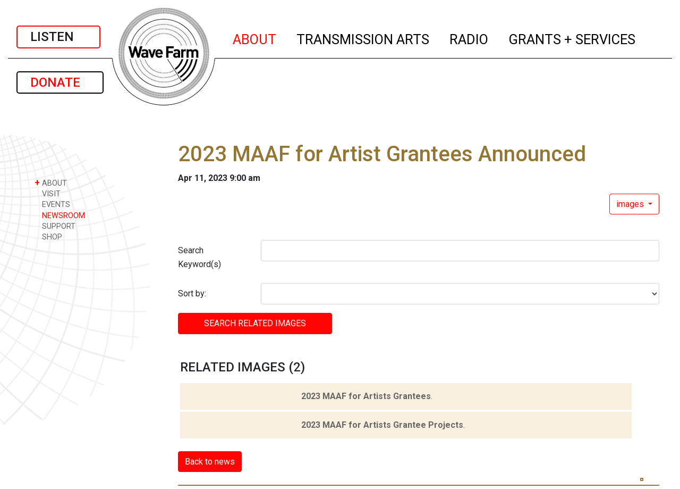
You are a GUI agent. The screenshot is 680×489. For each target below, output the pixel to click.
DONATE (60, 82)
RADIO (469, 37)
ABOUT (255, 37)
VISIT (48, 193)
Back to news (210, 462)
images (631, 204)
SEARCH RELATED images (255, 323)
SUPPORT (55, 226)
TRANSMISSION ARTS (363, 37)
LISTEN (58, 36)
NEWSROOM (60, 215)
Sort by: (192, 293)
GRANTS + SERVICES (572, 37)
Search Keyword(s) (199, 257)
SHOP (48, 236)
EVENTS (52, 204)
